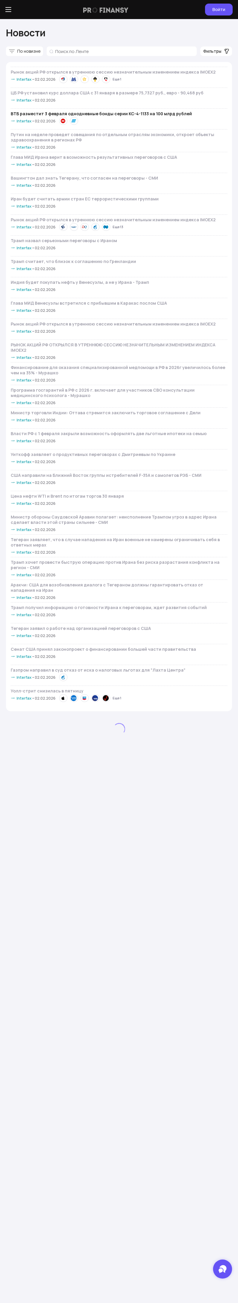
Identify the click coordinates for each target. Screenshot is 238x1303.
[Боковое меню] (8, 9)
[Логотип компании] (105, 9)
